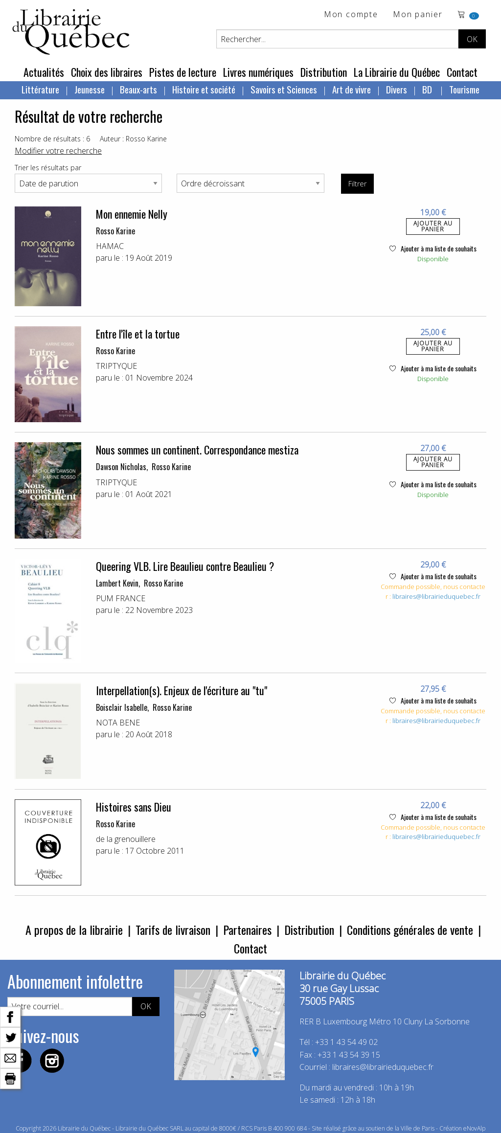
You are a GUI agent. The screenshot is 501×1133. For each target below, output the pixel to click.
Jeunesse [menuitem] (89, 89)
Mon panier (418, 15)
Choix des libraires (106, 72)
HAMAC (110, 246)
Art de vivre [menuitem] (351, 89)
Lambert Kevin (117, 583)
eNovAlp (474, 1128)
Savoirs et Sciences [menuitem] (283, 89)
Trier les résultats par (48, 167)
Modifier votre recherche (58, 150)
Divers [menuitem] (396, 89)
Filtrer (357, 183)
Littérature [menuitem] (40, 89)
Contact (462, 72)
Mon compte (351, 15)
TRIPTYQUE (116, 366)
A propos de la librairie (74, 929)
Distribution (323, 72)
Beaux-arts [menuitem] (138, 89)
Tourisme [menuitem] (464, 89)
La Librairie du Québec (397, 72)
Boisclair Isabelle (121, 707)
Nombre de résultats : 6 (52, 138)
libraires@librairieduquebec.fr (436, 596)
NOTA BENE (118, 722)
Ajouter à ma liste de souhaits (433, 248)
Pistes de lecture (182, 72)
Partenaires (247, 929)
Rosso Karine (115, 231)
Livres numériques (258, 72)
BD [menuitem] (428, 89)
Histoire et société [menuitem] (203, 89)
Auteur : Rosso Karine (133, 138)
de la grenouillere (126, 839)
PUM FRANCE (120, 598)
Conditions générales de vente (410, 929)
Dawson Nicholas (121, 467)
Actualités (43, 72)
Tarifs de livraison (173, 929)
